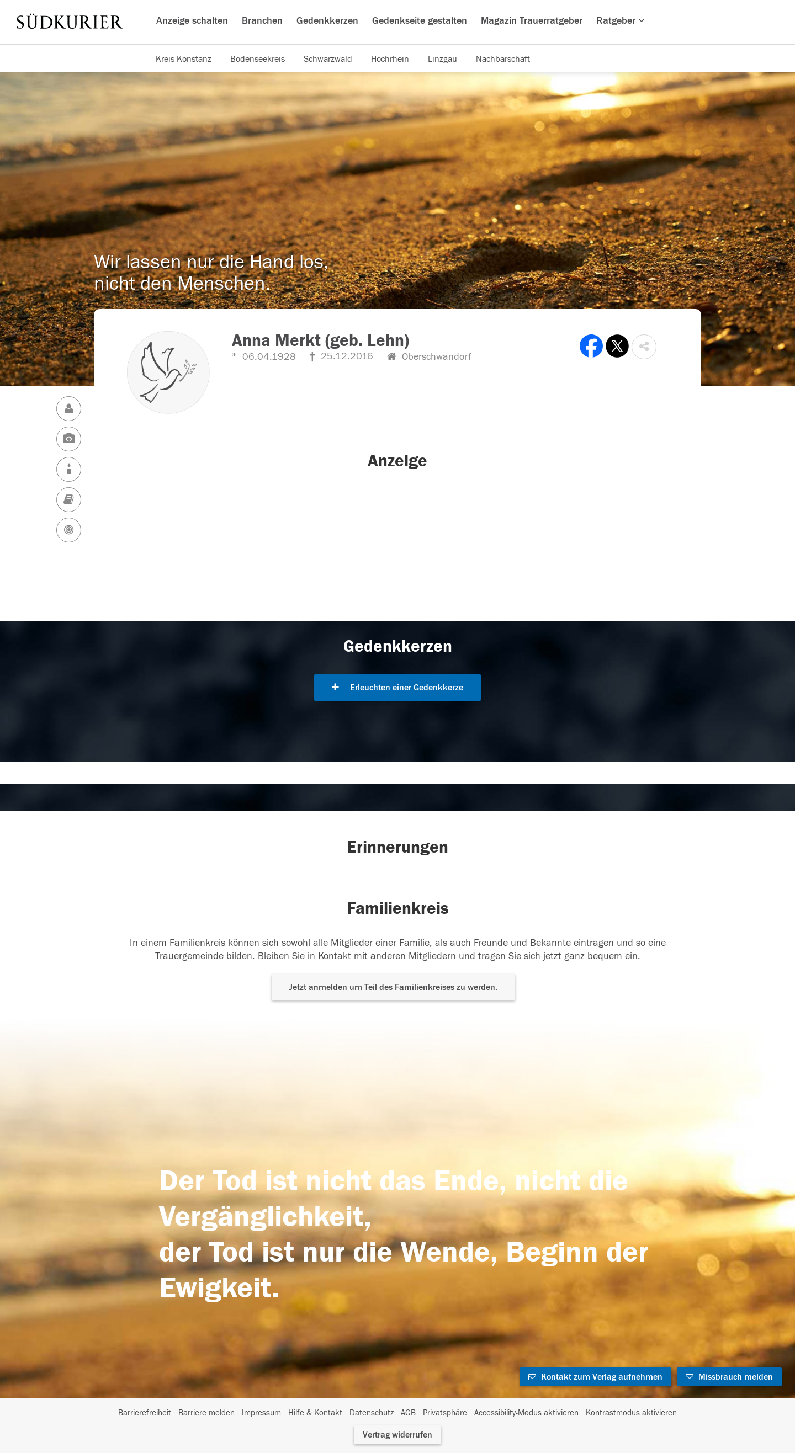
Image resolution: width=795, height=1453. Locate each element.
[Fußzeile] (397, 1413)
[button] (644, 346)
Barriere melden (206, 1413)
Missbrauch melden (729, 1377)
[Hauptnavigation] (397, 22)
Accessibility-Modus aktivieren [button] (526, 1413)
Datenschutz (371, 1413)
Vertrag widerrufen (397, 1435)
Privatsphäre (445, 1413)
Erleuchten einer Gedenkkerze (397, 688)
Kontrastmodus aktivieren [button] (631, 1413)
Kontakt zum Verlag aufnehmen (595, 1377)
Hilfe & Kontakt (315, 1413)
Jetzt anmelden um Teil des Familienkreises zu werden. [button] (393, 987)
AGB (408, 1413)
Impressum (261, 1413)
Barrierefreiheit (144, 1413)
